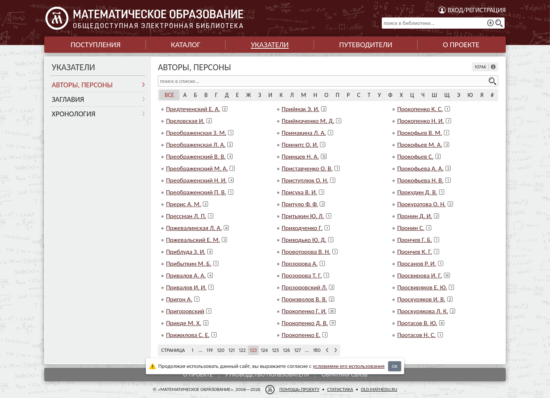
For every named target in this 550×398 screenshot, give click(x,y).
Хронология (73, 113)
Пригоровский (185, 311)
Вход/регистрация (477, 10)
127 (297, 350)
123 (253, 350)
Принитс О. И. (300, 145)
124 (264, 350)
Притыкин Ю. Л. (303, 216)
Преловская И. (185, 121)
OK (394, 366)
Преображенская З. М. (196, 133)
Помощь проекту (299, 389)
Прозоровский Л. (304, 287)
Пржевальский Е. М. (193, 240)
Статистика (340, 389)
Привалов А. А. (186, 275)
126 (286, 350)
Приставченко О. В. (307, 168)
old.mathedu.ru (379, 389)
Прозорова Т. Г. (302, 275)
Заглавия (68, 99)
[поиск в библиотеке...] (443, 23)
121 (231, 350)
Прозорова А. (300, 264)
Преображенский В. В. (196, 157)
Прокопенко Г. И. (304, 311)
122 (242, 350)
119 (210, 350)
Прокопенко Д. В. (305, 323)
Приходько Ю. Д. (304, 240)
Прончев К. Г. (414, 252)
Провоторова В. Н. (306, 252)
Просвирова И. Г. (419, 275)
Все (169, 94)
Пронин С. (410, 228)
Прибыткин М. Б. (188, 264)
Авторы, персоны (82, 84)
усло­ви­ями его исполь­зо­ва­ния (349, 366)
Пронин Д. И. (414, 216)
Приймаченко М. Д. (308, 121)
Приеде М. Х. (183, 323)
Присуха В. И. (299, 192)
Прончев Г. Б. (414, 240)
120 (220, 350)
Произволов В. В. (304, 299)
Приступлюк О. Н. (305, 180)
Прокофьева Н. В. (420, 180)
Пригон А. (179, 299)
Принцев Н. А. (300, 157)
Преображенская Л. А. (196, 145)
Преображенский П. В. (196, 192)
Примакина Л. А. (304, 133)
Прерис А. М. (183, 204)
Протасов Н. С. (416, 335)
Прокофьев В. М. (419, 133)
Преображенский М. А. (197, 168)
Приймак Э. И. (301, 109)
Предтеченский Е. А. (193, 109)
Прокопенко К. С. (420, 109)
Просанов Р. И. (416, 264)
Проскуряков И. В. (421, 299)
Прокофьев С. (415, 157)
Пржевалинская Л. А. (194, 228)
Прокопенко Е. (301, 335)
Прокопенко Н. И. (420, 121)
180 (316, 350)
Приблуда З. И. (185, 252)
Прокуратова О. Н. (421, 204)
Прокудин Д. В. (417, 192)
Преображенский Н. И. (196, 180)
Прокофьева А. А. (420, 168)
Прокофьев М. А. (419, 145)
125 (275, 350)
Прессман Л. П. (186, 216)
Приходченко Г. (302, 228)
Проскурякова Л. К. (422, 311)
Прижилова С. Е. (188, 335)
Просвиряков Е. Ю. (422, 287)
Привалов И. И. (186, 287)
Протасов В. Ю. (417, 323)
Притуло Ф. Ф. (300, 204)
